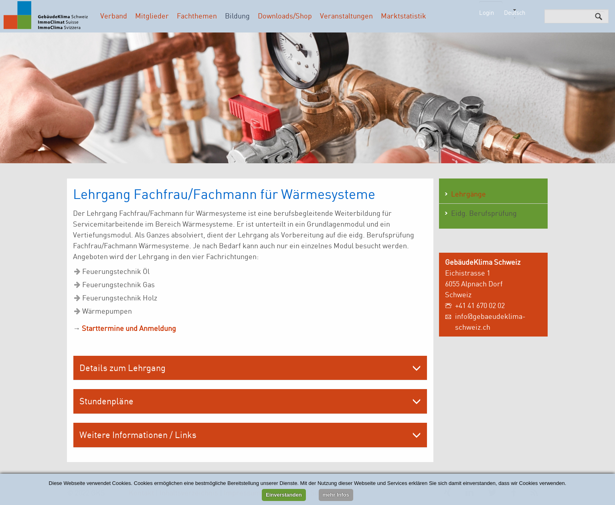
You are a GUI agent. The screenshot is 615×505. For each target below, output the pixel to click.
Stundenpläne (106, 400)
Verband (113, 15)
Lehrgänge (468, 193)
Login (486, 12)
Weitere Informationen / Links (137, 434)
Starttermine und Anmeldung (129, 328)
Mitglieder (152, 15)
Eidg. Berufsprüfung (484, 213)
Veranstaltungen (346, 15)
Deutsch (514, 12)
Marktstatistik (403, 15)
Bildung (237, 15)
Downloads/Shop (285, 15)
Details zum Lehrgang (122, 367)
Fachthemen (197, 15)
